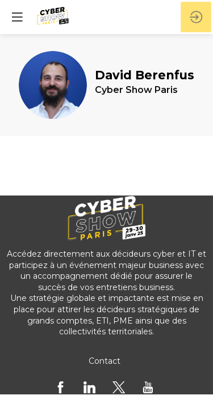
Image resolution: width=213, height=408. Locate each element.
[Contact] (104, 361)
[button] (17, 17)
